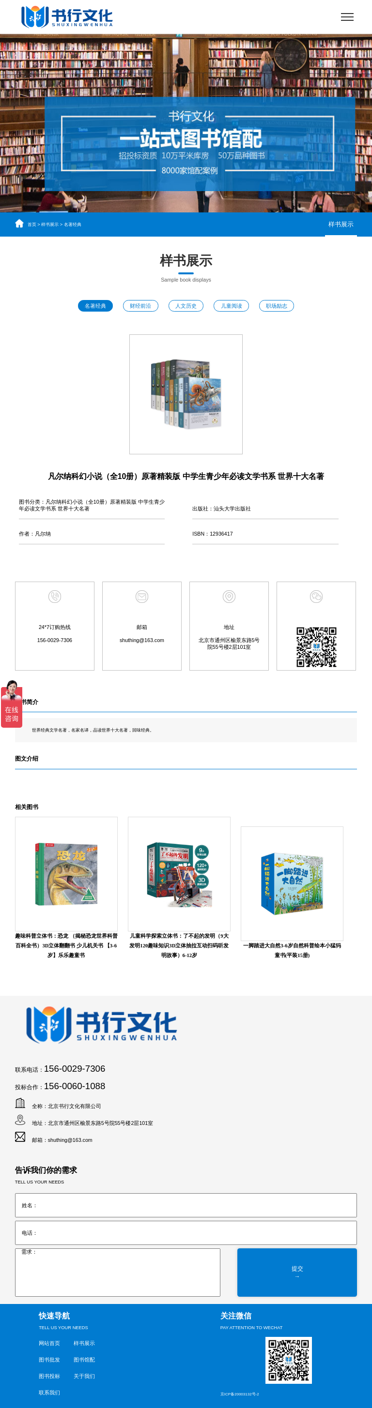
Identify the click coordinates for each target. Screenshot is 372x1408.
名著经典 (72, 224)
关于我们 (84, 1376)
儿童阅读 (231, 306)
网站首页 (49, 1343)
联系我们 (49, 1392)
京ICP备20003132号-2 (239, 1394)
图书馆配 (84, 1360)
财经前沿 (140, 306)
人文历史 (186, 306)
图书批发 (49, 1360)
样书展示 (50, 224)
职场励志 (276, 306)
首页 (32, 224)
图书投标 (49, 1376)
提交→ (297, 1272)
